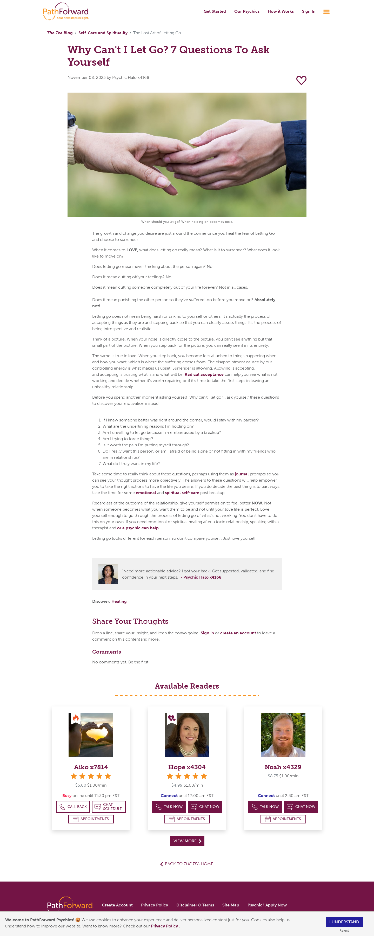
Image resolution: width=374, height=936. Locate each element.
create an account (238, 632)
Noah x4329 (283, 767)
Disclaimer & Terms (195, 905)
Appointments (91, 819)
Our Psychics (246, 11)
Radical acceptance (204, 374)
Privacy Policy (165, 926)
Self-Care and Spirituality (103, 32)
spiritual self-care (182, 492)
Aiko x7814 (91, 767)
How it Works (281, 11)
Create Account (117, 905)
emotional (146, 492)
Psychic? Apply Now (267, 905)
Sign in (207, 632)
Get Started (215, 11)
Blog (60, 32)
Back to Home (189, 863)
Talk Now (169, 807)
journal (242, 474)
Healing (119, 601)
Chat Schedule (108, 806)
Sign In (309, 11)
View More (187, 840)
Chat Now (205, 807)
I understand (344, 921)
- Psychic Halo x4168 (201, 577)
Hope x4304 (187, 767)
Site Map (230, 905)
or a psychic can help (138, 527)
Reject (344, 930)
